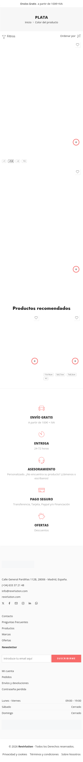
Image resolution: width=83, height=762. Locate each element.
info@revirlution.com (15, 591)
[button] (34, 361)
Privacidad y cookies (15, 754)
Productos (8, 628)
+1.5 (11, 161)
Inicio (28, 22)
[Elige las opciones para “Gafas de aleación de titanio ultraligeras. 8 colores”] (76, 269)
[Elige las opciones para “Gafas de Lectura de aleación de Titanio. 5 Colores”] (76, 142)
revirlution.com (11, 597)
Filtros (8, 36)
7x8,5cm (71, 374)
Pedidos (7, 677)
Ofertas (6, 640)
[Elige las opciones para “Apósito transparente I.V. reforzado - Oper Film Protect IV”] (75, 361)
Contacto (7, 616)
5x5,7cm (60, 374)
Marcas (6, 634)
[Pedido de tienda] (70, 36)
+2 (18, 161)
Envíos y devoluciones (15, 683)
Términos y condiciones (44, 754)
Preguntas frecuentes (15, 622)
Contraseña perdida (14, 689)
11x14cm (49, 374)
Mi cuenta (8, 671)
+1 (4, 161)
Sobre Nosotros (70, 754)
